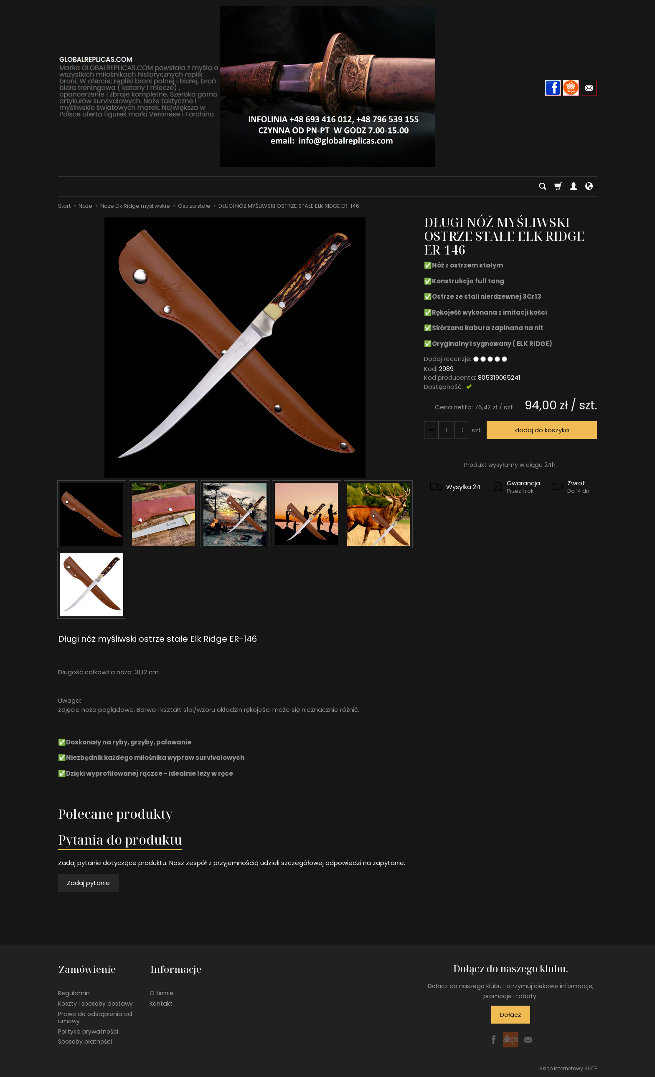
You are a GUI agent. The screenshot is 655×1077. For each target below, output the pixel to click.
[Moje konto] (573, 187)
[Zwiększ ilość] (431, 430)
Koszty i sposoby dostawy (95, 1002)
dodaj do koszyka (542, 430)
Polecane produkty (115, 813)
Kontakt (161, 1002)
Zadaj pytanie (88, 882)
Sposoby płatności (85, 1040)
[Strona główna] (327, 86)
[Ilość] (446, 430)
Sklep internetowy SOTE (568, 1068)
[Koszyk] (558, 187)
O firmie (161, 991)
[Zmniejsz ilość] (461, 430)
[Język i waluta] (589, 187)
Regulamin (74, 991)
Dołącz (510, 1014)
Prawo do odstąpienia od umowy (95, 1016)
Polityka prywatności (88, 1029)
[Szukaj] (543, 187)
